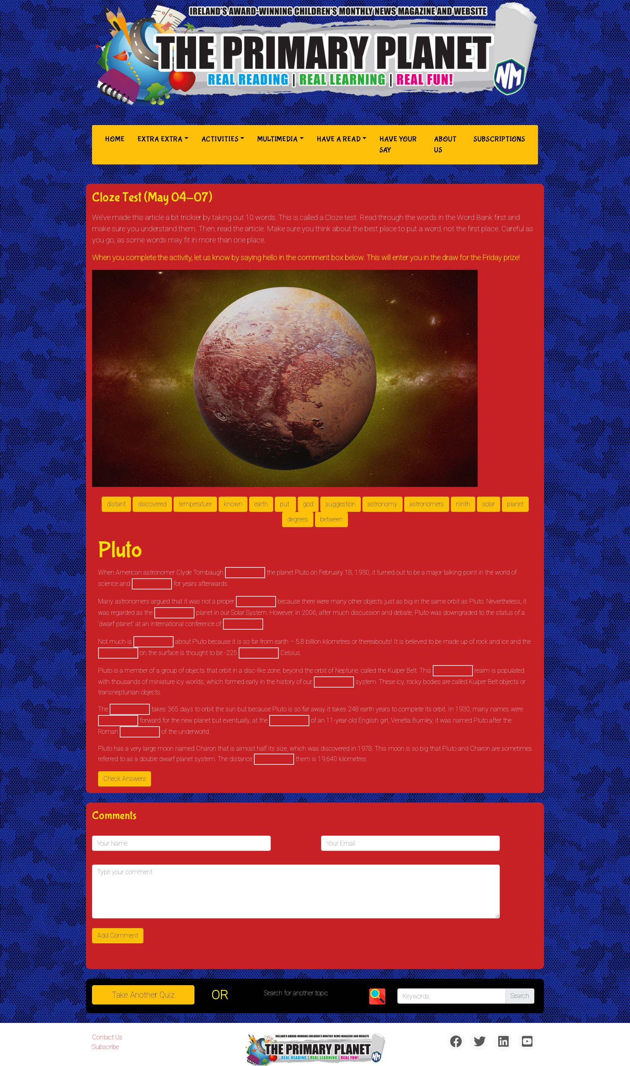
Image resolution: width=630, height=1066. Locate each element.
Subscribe (105, 1047)
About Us (445, 144)
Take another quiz (143, 995)
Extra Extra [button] (159, 139)
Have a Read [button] (339, 139)
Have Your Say (398, 144)
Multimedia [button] (277, 139)
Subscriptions (499, 139)
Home (116, 139)
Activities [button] (220, 139)
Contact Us (107, 1037)
